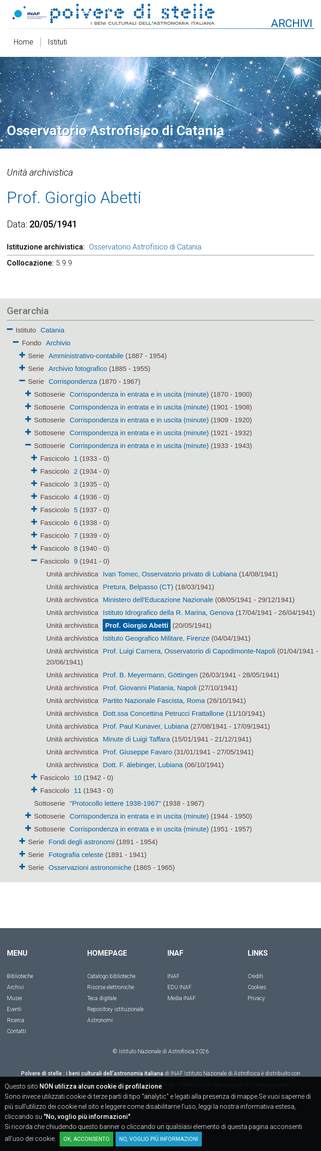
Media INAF (181, 998)
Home (23, 42)
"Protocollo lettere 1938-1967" (115, 803)
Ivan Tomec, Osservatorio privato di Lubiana (170, 574)
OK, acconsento (86, 1139)
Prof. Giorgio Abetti (136, 625)
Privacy (256, 998)
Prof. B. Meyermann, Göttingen (150, 675)
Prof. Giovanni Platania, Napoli (149, 688)
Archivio (58, 343)
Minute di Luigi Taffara (136, 739)
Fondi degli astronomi (81, 842)
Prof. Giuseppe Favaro (137, 752)
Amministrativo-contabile (86, 356)
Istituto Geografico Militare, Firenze (156, 638)
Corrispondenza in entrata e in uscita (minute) (139, 394)
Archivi (15, 987)
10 (78, 777)
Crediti (255, 976)
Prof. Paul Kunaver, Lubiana (145, 726)
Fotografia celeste (76, 854)
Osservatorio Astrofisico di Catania (145, 247)
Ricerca (15, 1020)
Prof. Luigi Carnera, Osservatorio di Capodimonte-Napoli (189, 651)
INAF (173, 976)
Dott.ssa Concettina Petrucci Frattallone (163, 713)
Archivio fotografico (78, 368)
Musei (14, 998)
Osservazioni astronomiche (90, 867)
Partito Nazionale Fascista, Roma (154, 700)
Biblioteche (20, 976)
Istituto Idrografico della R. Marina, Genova (168, 612)
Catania (53, 330)
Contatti (16, 1031)
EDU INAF (179, 987)
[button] (10, 328)
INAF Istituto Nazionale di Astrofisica (215, 1073)
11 (78, 790)
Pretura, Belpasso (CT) (138, 587)
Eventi (14, 1009)
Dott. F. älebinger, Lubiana (143, 765)
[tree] (160, 598)
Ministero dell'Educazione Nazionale (158, 599)
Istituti (57, 42)
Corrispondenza (73, 381)
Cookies (257, 987)
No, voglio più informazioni (158, 1139)
